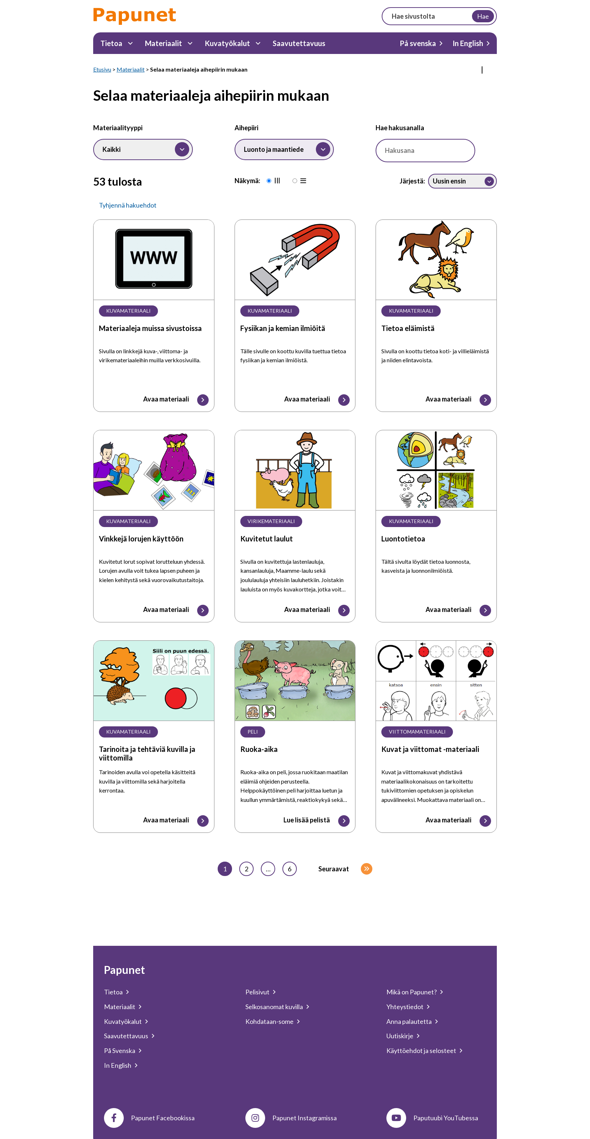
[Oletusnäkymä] (270, 181)
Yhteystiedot (404, 1007)
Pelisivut (257, 992)
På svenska (418, 43)
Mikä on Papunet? (411, 992)
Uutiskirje (399, 1036)
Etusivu (102, 69)
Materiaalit (163, 43)
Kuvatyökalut (227, 43)
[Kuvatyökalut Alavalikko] (258, 43)
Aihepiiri (246, 128)
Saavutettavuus (299, 43)
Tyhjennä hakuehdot (127, 205)
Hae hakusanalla (400, 128)
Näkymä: (247, 181)
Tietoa (111, 43)
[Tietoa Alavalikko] (130, 43)
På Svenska (119, 1050)
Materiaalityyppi (117, 128)
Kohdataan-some (269, 1021)
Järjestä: (412, 181)
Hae (483, 16)
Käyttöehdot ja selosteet (421, 1050)
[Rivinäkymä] (296, 181)
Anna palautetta (409, 1021)
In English (468, 43)
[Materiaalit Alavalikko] (190, 43)
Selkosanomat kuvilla (274, 1007)
